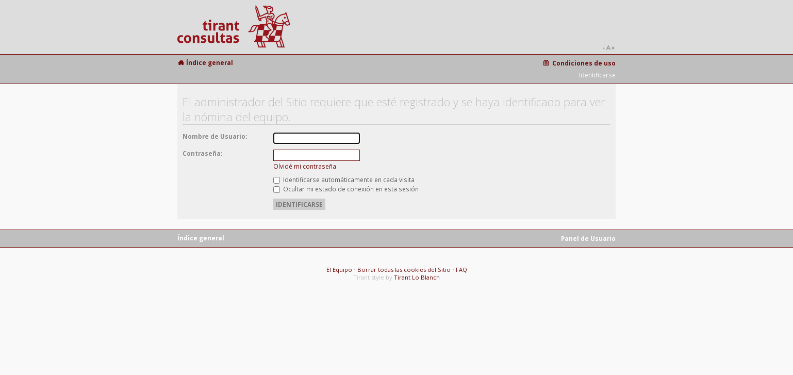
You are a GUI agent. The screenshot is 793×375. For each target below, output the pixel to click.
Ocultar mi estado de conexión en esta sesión (346, 189)
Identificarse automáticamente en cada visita (344, 179)
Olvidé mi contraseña (304, 166)
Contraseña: (202, 153)
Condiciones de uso (584, 63)
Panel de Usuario (588, 238)
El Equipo (339, 269)
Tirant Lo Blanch (417, 277)
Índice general (209, 62)
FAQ (461, 269)
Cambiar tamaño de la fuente (608, 48)
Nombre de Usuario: (215, 136)
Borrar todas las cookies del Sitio (404, 269)
